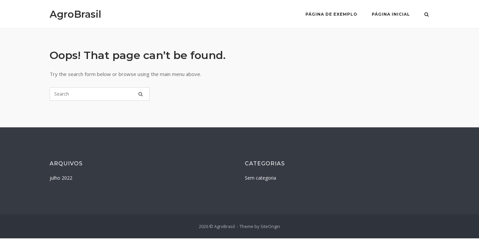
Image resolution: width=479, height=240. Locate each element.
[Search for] (100, 94)
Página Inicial (391, 14)
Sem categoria (260, 178)
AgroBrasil (75, 14)
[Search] (141, 94)
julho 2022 (61, 178)
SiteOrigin (270, 226)
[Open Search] (426, 15)
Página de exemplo (331, 14)
